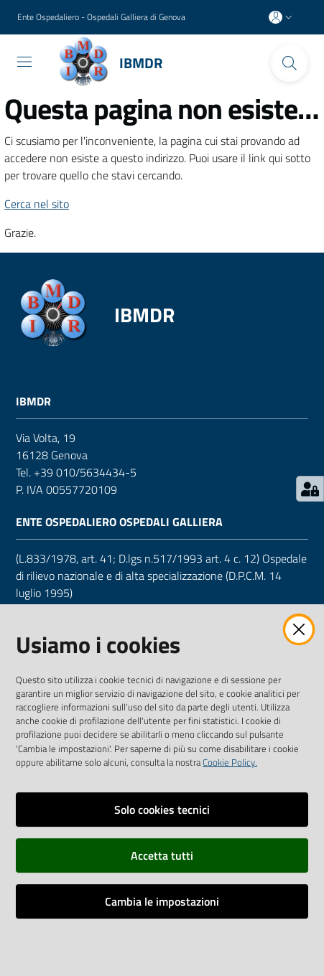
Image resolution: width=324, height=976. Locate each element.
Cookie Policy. (230, 762)
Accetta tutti (162, 855)
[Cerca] (289, 63)
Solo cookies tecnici (162, 809)
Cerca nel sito (36, 203)
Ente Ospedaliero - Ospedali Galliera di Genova (101, 17)
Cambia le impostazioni (162, 901)
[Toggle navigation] (24, 61)
